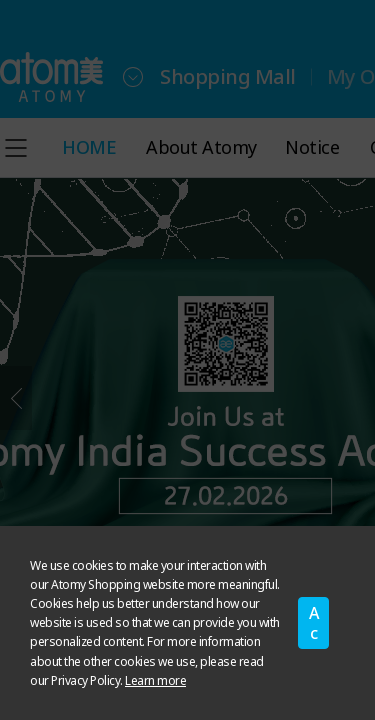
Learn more (155, 680)
